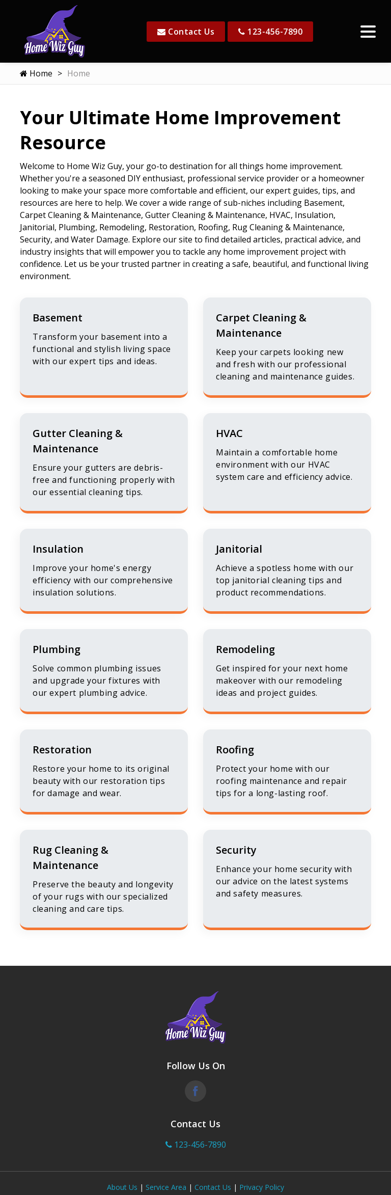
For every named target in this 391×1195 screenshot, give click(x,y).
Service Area (166, 1187)
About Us (122, 1187)
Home (36, 73)
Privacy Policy (261, 1187)
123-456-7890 (270, 31)
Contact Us (185, 31)
